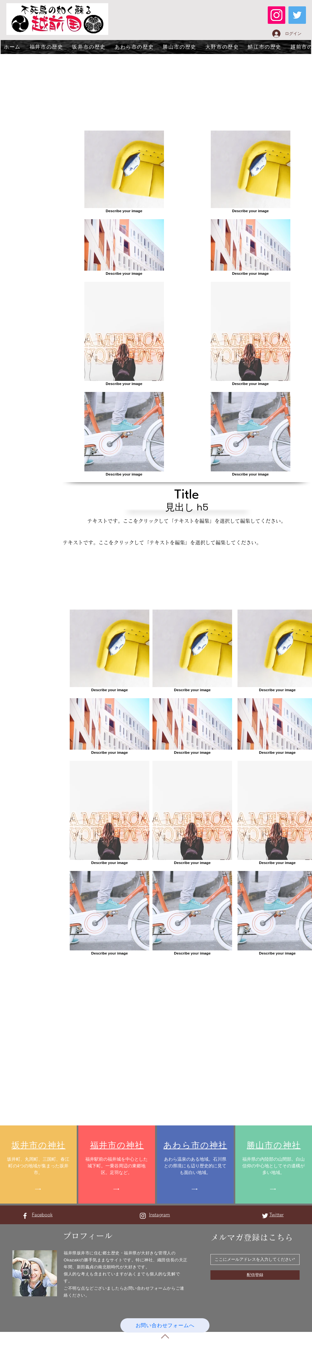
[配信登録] (255, 1275)
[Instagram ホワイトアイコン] (143, 1216)
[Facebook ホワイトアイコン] (25, 1216)
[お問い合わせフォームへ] (164, 1325)
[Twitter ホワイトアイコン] (265, 1216)
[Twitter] (297, 15)
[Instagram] (276, 15)
